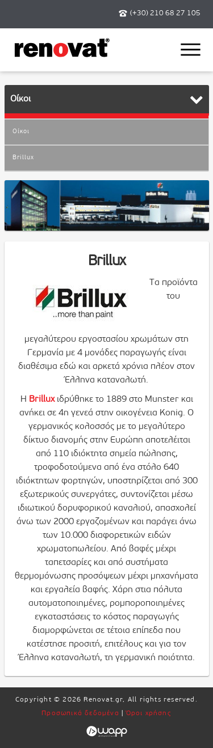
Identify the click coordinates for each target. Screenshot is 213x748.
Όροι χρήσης (149, 713)
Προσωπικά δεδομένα (80, 713)
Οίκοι (21, 132)
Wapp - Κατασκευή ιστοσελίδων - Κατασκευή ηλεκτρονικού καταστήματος (106, 731)
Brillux (23, 158)
